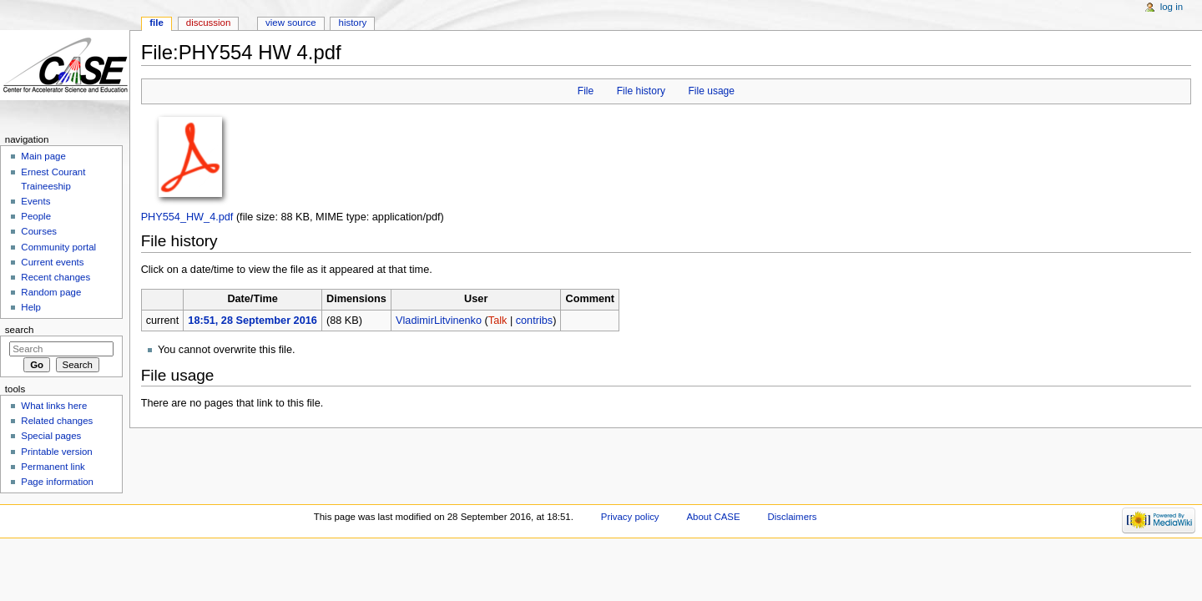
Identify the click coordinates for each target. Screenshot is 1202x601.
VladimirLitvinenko (439, 320)
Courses (39, 231)
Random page (51, 292)
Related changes (57, 421)
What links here (54, 406)
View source (290, 23)
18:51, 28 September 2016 (252, 320)
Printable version (56, 452)
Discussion (208, 23)
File (585, 91)
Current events (52, 262)
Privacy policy (630, 517)
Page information (57, 482)
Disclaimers (791, 517)
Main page (43, 156)
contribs (534, 320)
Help (31, 307)
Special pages (51, 436)
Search (19, 330)
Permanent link (52, 467)
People (36, 216)
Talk (498, 320)
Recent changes (55, 277)
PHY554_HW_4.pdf (187, 217)
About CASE (713, 517)
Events (35, 201)
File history (641, 91)
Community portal (58, 247)
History (353, 23)
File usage (711, 91)
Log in (1171, 7)
